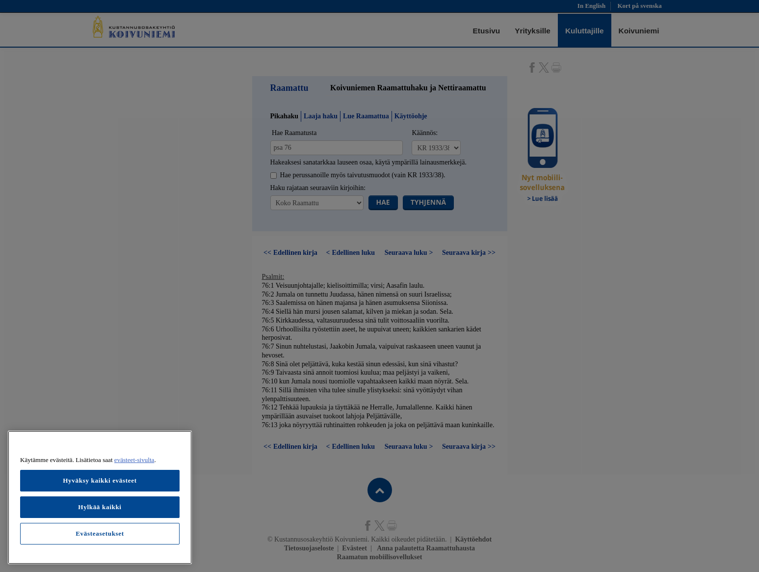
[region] (100, 497)
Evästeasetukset (100, 533)
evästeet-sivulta (134, 459)
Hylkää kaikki (99, 507)
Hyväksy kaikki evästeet (100, 480)
